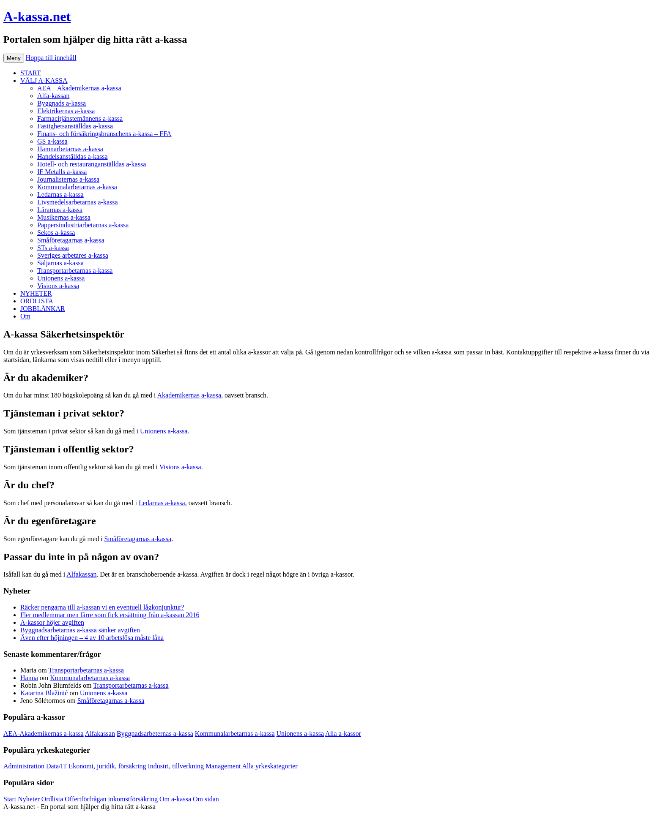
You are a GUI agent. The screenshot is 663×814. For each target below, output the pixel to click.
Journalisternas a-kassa (68, 179)
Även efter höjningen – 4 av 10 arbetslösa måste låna (92, 637)
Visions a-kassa (58, 285)
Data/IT (56, 766)
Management (223, 766)
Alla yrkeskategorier (270, 766)
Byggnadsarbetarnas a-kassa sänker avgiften (80, 630)
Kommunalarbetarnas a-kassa (77, 187)
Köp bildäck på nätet (185, 806)
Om (25, 316)
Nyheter (29, 799)
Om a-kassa (175, 799)
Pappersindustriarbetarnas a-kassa (83, 225)
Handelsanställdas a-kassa (72, 156)
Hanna (29, 677)
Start (9, 799)
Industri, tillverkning (175, 766)
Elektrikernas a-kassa (66, 110)
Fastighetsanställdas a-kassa (75, 126)
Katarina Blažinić (44, 693)
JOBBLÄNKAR (42, 308)
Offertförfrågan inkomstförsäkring (111, 799)
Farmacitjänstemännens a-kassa (80, 118)
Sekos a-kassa (56, 232)
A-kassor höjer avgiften (52, 622)
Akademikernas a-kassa (189, 395)
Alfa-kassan (53, 95)
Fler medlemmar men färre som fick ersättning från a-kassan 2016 (109, 614)
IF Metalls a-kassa (62, 171)
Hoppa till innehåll (51, 57)
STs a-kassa (53, 247)
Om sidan (206, 799)
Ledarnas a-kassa (60, 194)
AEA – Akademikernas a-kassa (79, 88)
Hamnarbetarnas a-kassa (70, 148)
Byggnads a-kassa (61, 103)
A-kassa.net (37, 16)
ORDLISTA (36, 301)
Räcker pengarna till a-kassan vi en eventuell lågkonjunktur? (102, 607)
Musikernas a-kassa (63, 217)
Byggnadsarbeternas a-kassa (155, 733)
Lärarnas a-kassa (59, 209)
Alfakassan (81, 574)
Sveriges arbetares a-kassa (72, 255)
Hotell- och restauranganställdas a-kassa (91, 164)
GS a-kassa (52, 141)
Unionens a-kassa (61, 278)
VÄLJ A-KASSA (44, 80)
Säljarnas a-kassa (60, 263)
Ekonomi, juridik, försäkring (107, 766)
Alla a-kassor (343, 733)
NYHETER (36, 293)
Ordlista (52, 799)
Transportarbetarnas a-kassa (74, 270)
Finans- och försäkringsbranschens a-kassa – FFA (104, 133)
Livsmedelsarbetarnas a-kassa (77, 202)
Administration (23, 766)
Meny (14, 58)
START (30, 72)
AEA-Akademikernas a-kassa (43, 733)
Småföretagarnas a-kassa (70, 240)
